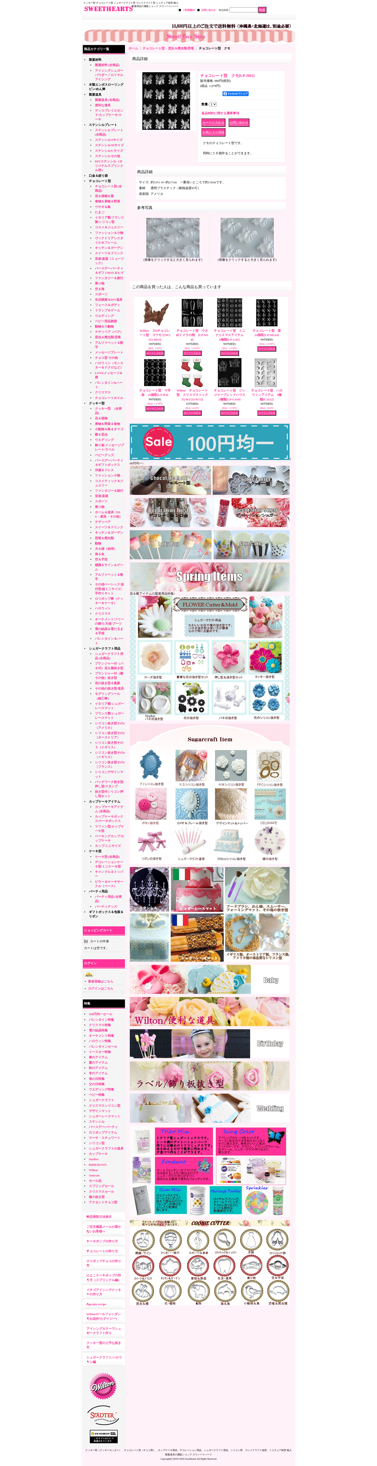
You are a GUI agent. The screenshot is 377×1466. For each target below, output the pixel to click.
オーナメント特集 (101, 1035)
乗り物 (99, 283)
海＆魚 (99, 554)
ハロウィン (103, 608)
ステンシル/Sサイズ (109, 140)
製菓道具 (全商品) (107, 100)
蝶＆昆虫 (101, 434)
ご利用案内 (189, 10)
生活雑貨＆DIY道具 (109, 299)
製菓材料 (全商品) (107, 65)
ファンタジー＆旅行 (109, 278)
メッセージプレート (109, 352)
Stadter (94, 1159)
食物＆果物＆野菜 (107, 201)
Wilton (93, 1170)
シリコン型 (97, 1143)
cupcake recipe (96, 1304)
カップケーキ (98, 1154)
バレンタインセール (103, 1046)
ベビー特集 (97, 1095)
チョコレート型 (100, 181)
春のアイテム (98, 1057)
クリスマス (103, 392)
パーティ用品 (98, 891)
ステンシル (97, 1121)
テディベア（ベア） (109, 332)
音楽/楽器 (101, 496)
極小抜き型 (97, 1197)
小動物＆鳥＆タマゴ (109, 429)
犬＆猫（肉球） (106, 549)
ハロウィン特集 (100, 1041)
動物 (98, 543)
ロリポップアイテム (103, 1132)
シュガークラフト (101, 1100)
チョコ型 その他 (106, 358)
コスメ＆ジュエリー (109, 227)
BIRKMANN (98, 1165)
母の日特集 (97, 1079)
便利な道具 (103, 105)
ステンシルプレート (103, 125)
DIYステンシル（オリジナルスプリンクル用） (109, 166)
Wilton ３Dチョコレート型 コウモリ (154, 335)
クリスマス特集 (100, 1025)
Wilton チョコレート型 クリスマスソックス (192, 395)
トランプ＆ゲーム (107, 310)
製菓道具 (95, 94)
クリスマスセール (101, 1191)
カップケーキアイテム (104, 801)
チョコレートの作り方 (102, 1251)
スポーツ (101, 294)
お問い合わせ (208, 10)
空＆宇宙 (101, 559)
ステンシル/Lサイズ (109, 151)
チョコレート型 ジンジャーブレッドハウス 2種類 (231, 395)
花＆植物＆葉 (104, 196)
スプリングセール (101, 1186)
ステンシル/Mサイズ (109, 145)
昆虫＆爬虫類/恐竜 (108, 337)
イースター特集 (100, 1052)
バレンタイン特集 (101, 1019)
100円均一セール (101, 1014)
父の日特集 (97, 1084)
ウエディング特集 (101, 1089)
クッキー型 (98, 403)
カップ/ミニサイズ (108, 846)
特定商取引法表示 (99, 1217)
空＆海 (99, 289)
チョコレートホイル (109, 398)
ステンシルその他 (107, 156)
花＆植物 (101, 418)
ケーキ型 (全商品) (107, 857)
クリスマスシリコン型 (104, 1105)
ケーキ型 (95, 851)
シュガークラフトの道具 (106, 1148)
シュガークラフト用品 (104, 648)
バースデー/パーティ (103, 1127)
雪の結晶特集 (98, 1030)
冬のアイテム (98, 1073)
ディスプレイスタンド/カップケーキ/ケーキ (109, 115)
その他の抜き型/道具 (109, 688)
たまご (99, 212)
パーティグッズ (106, 906)
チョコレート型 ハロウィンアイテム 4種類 (267, 395)
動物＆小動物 (104, 326)
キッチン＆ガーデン (109, 248)
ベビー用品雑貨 (106, 321)
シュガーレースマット (104, 1116)
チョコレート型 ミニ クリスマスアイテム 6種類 (231, 335)
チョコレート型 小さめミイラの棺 (192, 335)
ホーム (133, 48)
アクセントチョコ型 (103, 1202)
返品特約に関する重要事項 (220, 113)
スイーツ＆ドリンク (109, 253)
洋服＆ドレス (104, 470)
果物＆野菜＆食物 (107, 424)
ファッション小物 (107, 475)
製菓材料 (95, 59)
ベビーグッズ (104, 455)
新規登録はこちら (100, 981)
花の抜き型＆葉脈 (107, 683)
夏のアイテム (98, 1062)
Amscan (94, 1175)
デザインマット (100, 1111)
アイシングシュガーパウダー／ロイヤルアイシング (109, 75)
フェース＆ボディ (107, 305)
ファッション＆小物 (109, 233)
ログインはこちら (100, 988)
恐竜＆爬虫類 (104, 538)
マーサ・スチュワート (104, 1138)
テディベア (103, 522)
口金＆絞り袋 (98, 175)
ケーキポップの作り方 (102, 1241)
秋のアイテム (98, 1068)
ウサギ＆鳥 (103, 207)
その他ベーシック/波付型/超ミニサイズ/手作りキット (109, 589)
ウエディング (104, 316)
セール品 (95, 1180)
